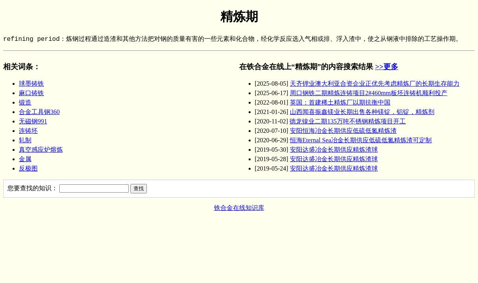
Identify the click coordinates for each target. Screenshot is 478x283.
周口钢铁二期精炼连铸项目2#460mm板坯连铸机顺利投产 (368, 93)
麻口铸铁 (31, 93)
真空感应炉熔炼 (41, 149)
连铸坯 (28, 130)
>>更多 (386, 66)
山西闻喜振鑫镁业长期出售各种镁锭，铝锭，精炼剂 (362, 111)
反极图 (28, 168)
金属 (25, 159)
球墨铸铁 (31, 83)
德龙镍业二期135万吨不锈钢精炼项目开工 (347, 121)
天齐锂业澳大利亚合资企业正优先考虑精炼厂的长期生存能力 (375, 83)
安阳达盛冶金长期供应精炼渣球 (334, 149)
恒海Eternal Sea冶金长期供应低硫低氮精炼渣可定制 (361, 140)
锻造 (25, 102)
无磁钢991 (33, 121)
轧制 (25, 140)
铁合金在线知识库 (239, 207)
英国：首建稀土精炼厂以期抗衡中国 (340, 102)
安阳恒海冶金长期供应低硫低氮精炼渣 (343, 130)
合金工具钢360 (39, 111)
